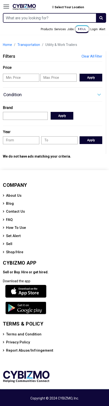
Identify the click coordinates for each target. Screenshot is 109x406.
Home (7, 45)
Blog (10, 203)
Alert (102, 29)
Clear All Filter (92, 56)
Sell (82, 29)
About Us (13, 195)
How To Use (16, 227)
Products (47, 29)
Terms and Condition (23, 334)
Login (94, 29)
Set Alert (13, 236)
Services (60, 29)
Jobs (70, 29)
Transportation (28, 45)
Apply (91, 77)
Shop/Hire (14, 252)
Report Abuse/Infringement (29, 350)
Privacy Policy (18, 342)
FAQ (9, 220)
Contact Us (15, 211)
